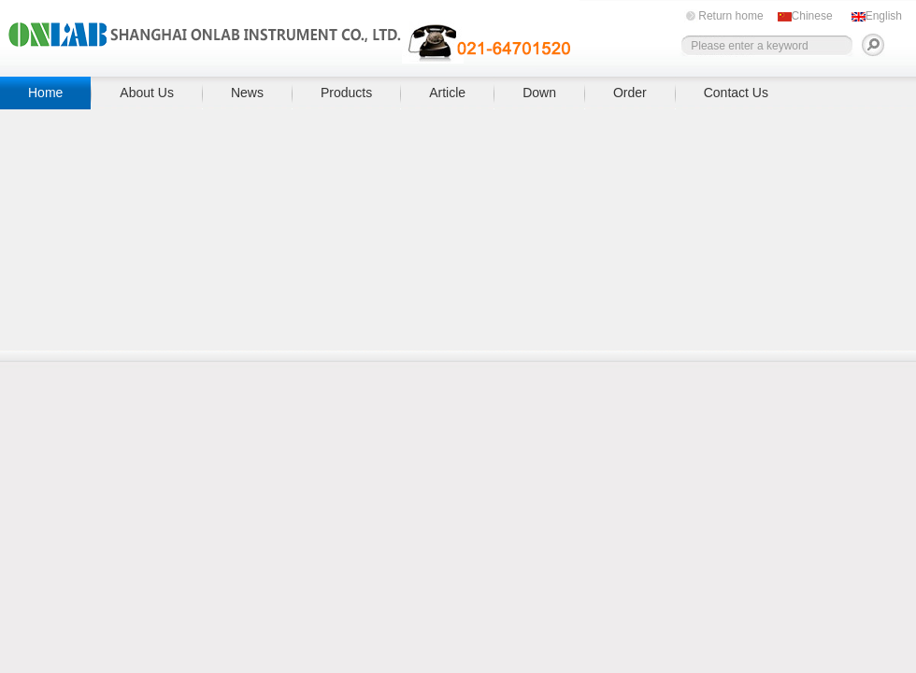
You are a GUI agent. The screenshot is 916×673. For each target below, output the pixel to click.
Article (447, 92)
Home (45, 92)
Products (346, 92)
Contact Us (736, 92)
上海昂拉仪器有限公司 (290, 35)
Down (539, 92)
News (247, 92)
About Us (147, 92)
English (884, 15)
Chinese (812, 15)
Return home (730, 15)
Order (630, 92)
